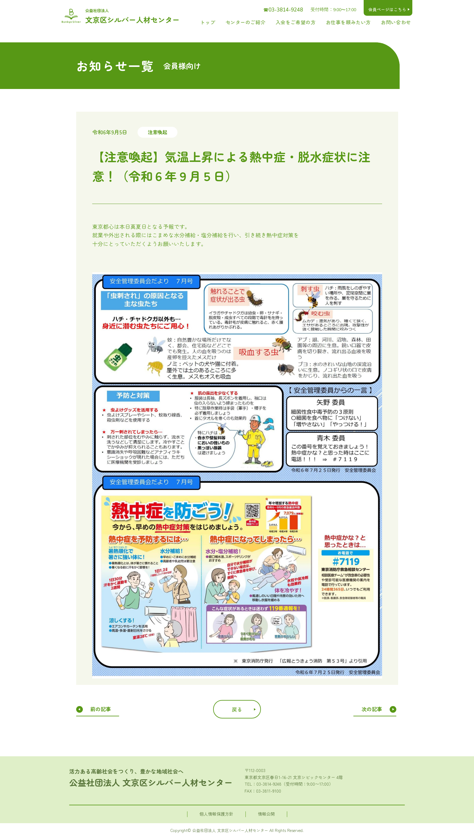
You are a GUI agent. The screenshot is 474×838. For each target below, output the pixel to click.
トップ (235, 22)
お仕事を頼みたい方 (357, 22)
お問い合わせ (398, 22)
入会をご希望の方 (311, 22)
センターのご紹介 (267, 22)
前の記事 (100, 709)
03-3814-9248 (268, 784)
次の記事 (372, 709)
